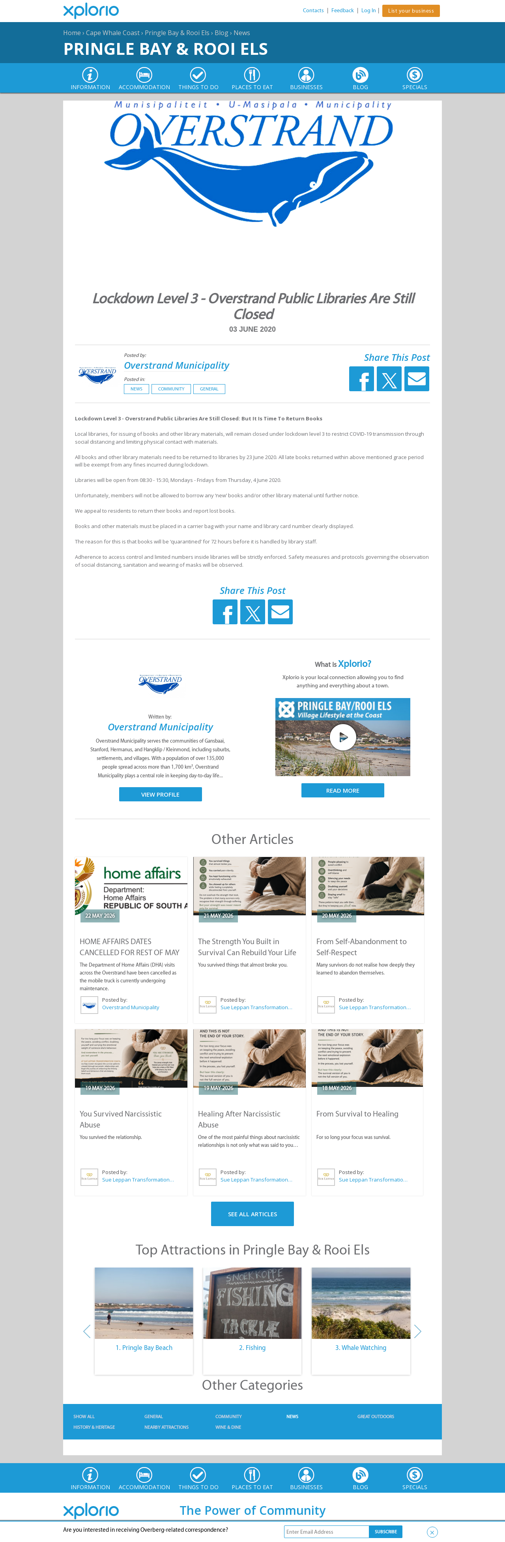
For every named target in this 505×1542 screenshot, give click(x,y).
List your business (411, 10)
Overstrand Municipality (176, 364)
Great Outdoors (375, 1416)
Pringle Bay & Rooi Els (177, 32)
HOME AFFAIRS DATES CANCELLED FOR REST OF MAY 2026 (130, 952)
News (242, 32)
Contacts (313, 10)
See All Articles (252, 1214)
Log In (368, 10)
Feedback (342, 10)
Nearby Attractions (166, 1427)
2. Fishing (252, 1348)
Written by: (160, 717)
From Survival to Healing (357, 1113)
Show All (84, 1416)
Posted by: (135, 355)
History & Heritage (94, 1427)
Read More (342, 790)
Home (72, 32)
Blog (221, 32)
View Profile (160, 794)
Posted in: (134, 379)
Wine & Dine (228, 1427)
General (209, 389)
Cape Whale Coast (113, 32)
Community (171, 389)
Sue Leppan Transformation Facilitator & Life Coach (257, 1007)
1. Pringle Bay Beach (144, 1348)
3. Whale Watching (361, 1348)
